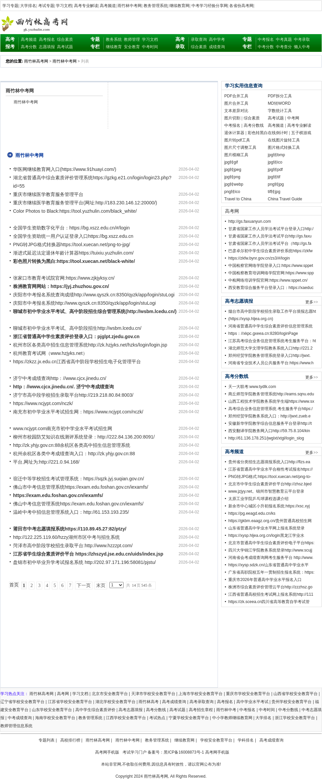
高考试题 (65, 46)
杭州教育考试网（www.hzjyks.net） (50, 353)
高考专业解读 (86, 5)
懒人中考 (302, 46)
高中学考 (217, 39)
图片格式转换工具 (284, 147)
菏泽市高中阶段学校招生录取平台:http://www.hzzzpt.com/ (73, 545)
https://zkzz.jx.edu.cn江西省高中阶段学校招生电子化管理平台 (77, 361)
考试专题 (46, 5)
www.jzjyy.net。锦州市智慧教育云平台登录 (266, 491)
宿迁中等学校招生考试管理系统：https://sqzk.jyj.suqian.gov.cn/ (78, 478)
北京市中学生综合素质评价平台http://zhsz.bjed (270, 484)
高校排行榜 (70, 740)
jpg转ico (275, 162)
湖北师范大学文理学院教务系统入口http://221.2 (270, 348)
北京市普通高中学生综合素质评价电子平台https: (271, 543)
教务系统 (114, 39)
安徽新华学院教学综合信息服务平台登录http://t (270, 423)
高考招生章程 (201, 709)
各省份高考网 (241, 5)
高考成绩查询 (174, 701)
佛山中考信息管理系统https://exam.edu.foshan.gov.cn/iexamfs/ (78, 503)
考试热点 (157, 717)
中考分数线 (288, 709)
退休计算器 (234, 132)
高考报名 (47, 39)
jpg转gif (231, 162)
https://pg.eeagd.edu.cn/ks (251, 513)
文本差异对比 (236, 110)
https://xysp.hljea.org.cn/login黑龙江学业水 (266, 535)
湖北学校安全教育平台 (115, 701)
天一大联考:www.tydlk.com (252, 386)
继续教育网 (179, 5)
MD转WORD (279, 103)
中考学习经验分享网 (209, 5)
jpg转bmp (276, 155)
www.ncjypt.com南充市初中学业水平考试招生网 (62, 428)
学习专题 (10, 5)
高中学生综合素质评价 (95, 709)
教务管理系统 (156, 5)
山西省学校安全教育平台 (295, 693)
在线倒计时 (278, 132)
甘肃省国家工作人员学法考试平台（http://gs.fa (269, 243)
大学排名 (28, 5)
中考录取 (302, 39)
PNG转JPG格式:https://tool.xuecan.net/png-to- (269, 476)
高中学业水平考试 (252, 701)
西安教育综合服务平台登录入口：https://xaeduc (271, 287)
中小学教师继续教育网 (232, 717)
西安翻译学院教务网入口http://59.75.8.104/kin (269, 430)
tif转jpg (274, 191)
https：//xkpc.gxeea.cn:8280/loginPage (263, 333)
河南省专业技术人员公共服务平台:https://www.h (271, 363)
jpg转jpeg (232, 169)
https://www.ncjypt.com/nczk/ (43, 403)
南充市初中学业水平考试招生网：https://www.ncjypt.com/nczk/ (78, 411)
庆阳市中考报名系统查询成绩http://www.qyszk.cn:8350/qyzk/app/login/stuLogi (93, 294)
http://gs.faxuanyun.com (249, 221)
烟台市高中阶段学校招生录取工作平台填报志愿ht (272, 311)
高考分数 (29, 46)
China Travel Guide (285, 199)
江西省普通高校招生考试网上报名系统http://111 (270, 594)
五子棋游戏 (301, 132)
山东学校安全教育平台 (52, 709)
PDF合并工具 (236, 96)
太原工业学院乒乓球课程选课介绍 (258, 498)
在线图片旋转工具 (284, 140)
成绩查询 (217, 46)
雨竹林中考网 (129, 5)
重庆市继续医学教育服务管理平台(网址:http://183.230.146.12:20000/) (85, 202)
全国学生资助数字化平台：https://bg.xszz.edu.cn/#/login (71, 227)
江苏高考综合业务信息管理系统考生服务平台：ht (272, 340)
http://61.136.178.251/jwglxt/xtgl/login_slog (266, 438)
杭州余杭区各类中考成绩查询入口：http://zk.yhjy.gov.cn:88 (74, 453)
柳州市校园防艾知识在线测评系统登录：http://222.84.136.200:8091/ (84, 437)
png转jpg (276, 184)
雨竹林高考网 (36, 61)
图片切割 (232, 118)
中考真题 (284, 39)
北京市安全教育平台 (110, 693)
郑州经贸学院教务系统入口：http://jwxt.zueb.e (269, 416)
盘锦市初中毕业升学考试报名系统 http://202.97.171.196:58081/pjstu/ (84, 562)
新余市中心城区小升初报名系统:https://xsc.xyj (269, 506)
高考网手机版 (107, 752)
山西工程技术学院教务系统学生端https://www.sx (271, 401)
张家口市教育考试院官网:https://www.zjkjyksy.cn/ (63, 278)
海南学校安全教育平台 (55, 717)
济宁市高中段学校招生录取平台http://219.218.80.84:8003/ (73, 395)
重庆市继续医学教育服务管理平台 (48, 194)
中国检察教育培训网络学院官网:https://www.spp (271, 273)
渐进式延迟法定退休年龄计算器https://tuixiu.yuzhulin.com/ (73, 253)
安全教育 (132, 46)
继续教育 (114, 46)
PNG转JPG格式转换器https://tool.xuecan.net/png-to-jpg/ (71, 244)
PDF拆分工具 (280, 96)
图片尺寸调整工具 (240, 147)
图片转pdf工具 (237, 140)
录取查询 (199, 39)
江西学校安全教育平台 (126, 717)
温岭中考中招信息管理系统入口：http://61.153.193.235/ (71, 512)
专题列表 (46, 740)
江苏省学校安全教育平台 (70, 701)
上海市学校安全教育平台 (200, 693)
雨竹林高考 (149, 701)
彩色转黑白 (258, 132)
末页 (100, 585)
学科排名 (246, 740)
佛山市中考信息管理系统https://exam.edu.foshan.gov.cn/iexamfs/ (80, 487)
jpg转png (232, 177)
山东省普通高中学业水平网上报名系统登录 (266, 528)
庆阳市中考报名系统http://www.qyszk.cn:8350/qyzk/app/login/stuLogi (84, 303)
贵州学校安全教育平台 (291, 701)
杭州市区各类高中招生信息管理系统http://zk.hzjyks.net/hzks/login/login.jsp (90, 345)
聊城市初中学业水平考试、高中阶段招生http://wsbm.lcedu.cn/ (77, 328)
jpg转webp (233, 184)
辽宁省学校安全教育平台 (22, 701)
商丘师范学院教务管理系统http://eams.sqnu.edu (271, 394)
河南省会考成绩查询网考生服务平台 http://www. (270, 557)
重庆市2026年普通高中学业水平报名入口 (265, 579)
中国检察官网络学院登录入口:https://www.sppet (270, 265)
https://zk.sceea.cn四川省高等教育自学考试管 (269, 601)
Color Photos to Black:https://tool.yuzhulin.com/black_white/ (75, 211)
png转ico (232, 191)
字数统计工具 (280, 110)
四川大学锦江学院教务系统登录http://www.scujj (270, 550)
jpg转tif (274, 177)
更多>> (311, 302)
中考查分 (284, 46)
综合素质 (65, 39)
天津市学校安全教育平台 (153, 693)
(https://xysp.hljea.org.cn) (250, 318)
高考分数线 (254, 125)
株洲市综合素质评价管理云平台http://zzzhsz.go (270, 587)
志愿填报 (47, 46)
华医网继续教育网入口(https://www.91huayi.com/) (64, 169)
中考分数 (266, 46)
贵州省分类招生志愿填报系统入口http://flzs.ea (269, 462)
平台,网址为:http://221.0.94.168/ (46, 462)
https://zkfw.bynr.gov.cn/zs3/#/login (259, 258)
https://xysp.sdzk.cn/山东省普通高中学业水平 (268, 565)
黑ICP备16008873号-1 (184, 752)
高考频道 (108, 5)
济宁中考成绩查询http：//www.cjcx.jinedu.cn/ (59, 378)
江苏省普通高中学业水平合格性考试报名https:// (270, 469)
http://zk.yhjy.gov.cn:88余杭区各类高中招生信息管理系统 (71, 445)
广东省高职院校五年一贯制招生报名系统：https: (271, 572)
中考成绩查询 (20, 717)
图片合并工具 (236, 103)
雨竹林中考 (226, 709)
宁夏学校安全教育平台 (189, 717)
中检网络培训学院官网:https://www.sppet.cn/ (268, 280)
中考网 (293, 118)
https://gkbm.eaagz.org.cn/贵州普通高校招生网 (270, 520)
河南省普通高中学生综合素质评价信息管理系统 (270, 326)
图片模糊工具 (236, 155)
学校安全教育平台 (216, 740)
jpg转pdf (275, 169)
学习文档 (64, 5)
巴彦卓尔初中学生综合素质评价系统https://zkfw (270, 251)
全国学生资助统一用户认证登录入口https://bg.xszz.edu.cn (73, 236)
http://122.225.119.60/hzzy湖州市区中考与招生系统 (66, 537)
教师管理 (132, 39)
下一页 (84, 585)
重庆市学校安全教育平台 (248, 693)
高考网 (232, 211)
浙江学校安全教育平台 (295, 717)
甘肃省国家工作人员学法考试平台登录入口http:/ (271, 228)
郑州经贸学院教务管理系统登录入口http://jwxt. (269, 355)
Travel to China (237, 199)
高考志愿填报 (130, 709)
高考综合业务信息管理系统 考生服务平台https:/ (270, 408)
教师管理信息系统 (16, 725)
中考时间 (150, 46)
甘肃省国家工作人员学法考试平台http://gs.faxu (270, 236)
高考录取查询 (201, 701)
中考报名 (266, 39)
